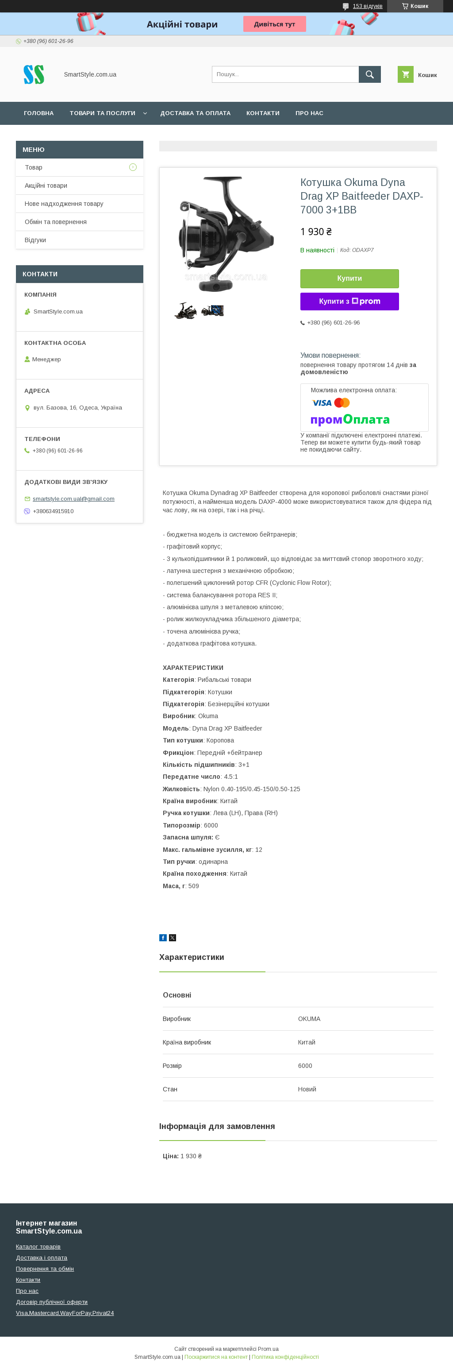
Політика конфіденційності (285, 1357)
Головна (39, 113)
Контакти (263, 113)
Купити (350, 278)
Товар (33, 167)
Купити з (349, 302)
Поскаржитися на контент (216, 1357)
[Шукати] (370, 74)
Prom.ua (268, 1349)
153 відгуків (368, 6)
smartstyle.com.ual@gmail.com (74, 498)
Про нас (309, 113)
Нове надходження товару (64, 203)
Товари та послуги (102, 113)
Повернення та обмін (45, 1268)
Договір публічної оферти (52, 1302)
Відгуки (35, 240)
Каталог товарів (38, 1246)
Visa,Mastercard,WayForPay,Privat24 (65, 1313)
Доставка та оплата (195, 113)
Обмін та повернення (56, 221)
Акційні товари (46, 185)
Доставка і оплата (41, 1257)
